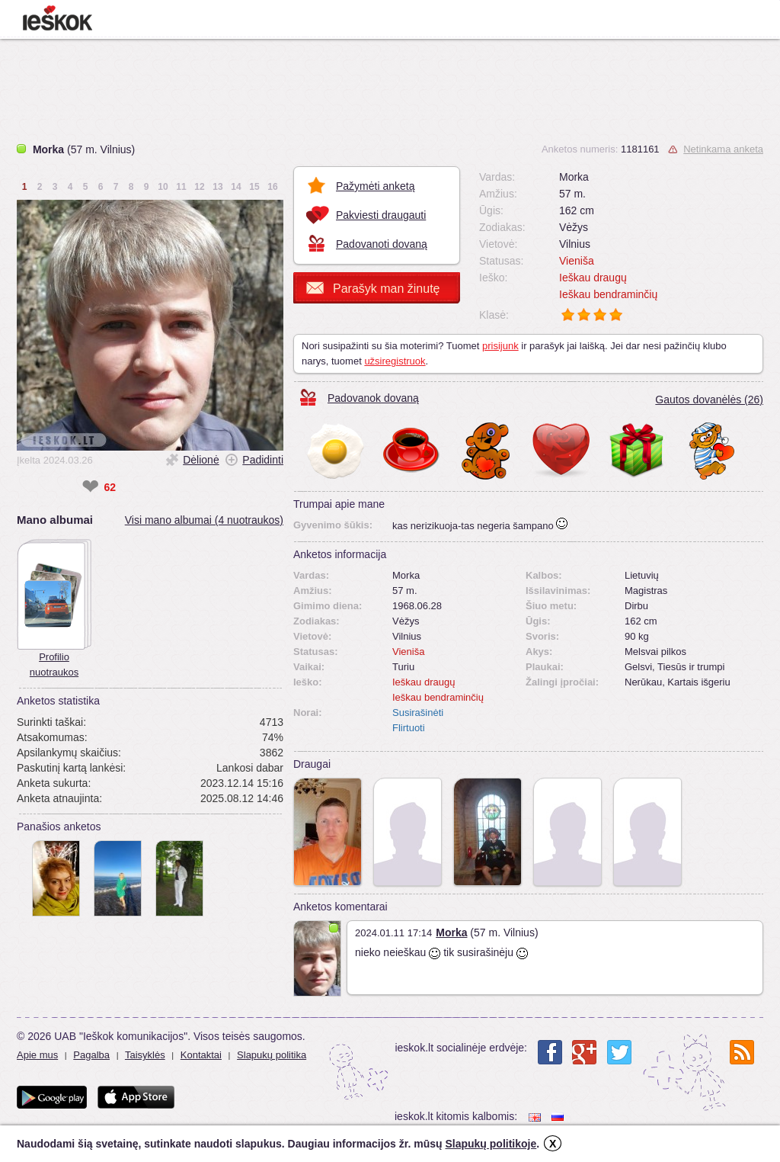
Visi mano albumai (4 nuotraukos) (204, 520)
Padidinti (262, 460)
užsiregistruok (394, 361)
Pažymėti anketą (375, 186)
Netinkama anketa (723, 149)
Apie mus (37, 1055)
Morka (451, 932)
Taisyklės (145, 1055)
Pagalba (91, 1055)
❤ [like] (90, 487)
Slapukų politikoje (490, 1144)
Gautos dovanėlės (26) (709, 399)
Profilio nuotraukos (54, 664)
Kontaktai (201, 1055)
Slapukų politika (271, 1055)
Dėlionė (201, 460)
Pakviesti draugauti (381, 215)
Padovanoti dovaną (381, 244)
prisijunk (500, 345)
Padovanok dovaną (373, 398)
